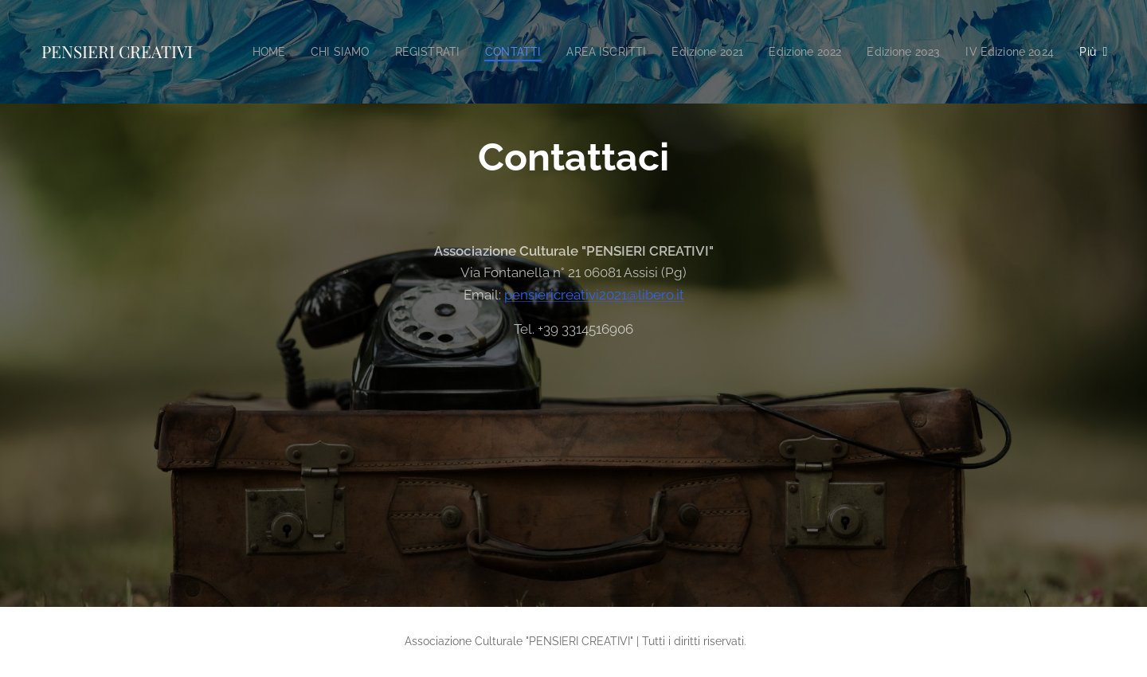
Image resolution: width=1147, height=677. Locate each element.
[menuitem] (352, 52)
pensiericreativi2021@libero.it (594, 295)
